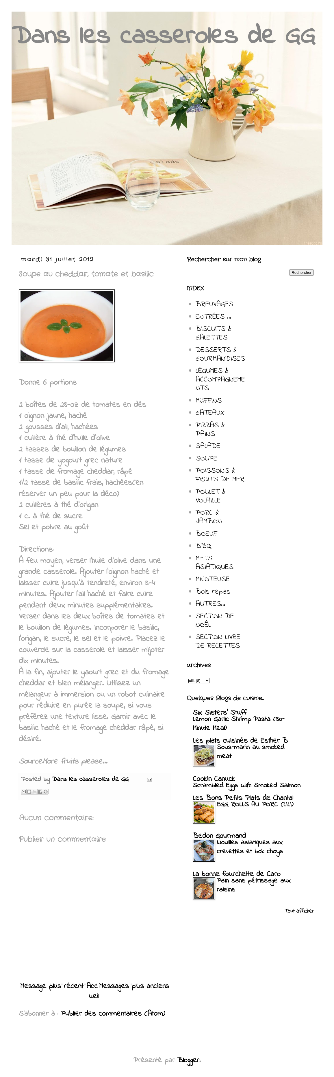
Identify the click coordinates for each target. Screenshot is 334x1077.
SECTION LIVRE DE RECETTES (218, 641)
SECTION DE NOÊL (215, 620)
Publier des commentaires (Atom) (113, 1014)
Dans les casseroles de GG (163, 37)
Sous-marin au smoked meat (250, 752)
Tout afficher (299, 911)
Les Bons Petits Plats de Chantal (243, 798)
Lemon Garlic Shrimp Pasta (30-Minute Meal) (239, 723)
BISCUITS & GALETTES (213, 333)
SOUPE (206, 459)
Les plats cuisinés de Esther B (240, 741)
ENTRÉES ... (213, 317)
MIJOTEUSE (213, 579)
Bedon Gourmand (219, 836)
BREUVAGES (214, 304)
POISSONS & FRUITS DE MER (220, 475)
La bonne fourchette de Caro (237, 874)
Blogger (188, 1060)
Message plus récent (51, 986)
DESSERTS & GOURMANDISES (220, 354)
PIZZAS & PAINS (210, 429)
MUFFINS (209, 401)
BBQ (203, 546)
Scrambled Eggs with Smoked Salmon (246, 786)
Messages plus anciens (134, 986)
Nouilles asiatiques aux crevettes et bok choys (250, 847)
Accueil (92, 991)
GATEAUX (210, 413)
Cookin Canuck (214, 779)
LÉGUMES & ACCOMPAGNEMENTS (220, 380)
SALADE (208, 446)
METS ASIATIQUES (214, 563)
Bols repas (213, 592)
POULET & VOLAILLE (211, 496)
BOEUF (206, 534)
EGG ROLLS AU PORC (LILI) (255, 805)
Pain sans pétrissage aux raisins (254, 885)
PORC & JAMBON (209, 517)
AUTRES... (210, 604)
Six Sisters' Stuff (219, 713)
